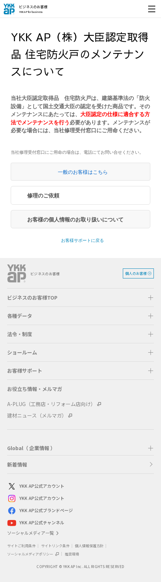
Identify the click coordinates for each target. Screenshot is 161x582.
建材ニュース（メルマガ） (37, 415)
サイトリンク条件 (55, 545)
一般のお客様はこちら (83, 172)
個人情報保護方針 (89, 545)
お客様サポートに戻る (82, 240)
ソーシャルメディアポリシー (33, 554)
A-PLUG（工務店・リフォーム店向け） (51, 403)
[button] (80, 297)
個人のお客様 (136, 273)
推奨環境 (72, 554)
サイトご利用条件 (21, 545)
